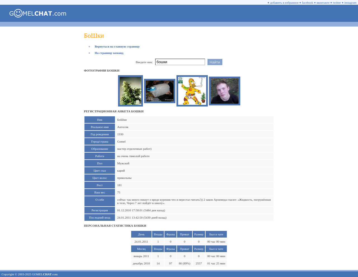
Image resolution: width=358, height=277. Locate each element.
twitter (337, 2)
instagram (350, 2)
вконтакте (323, 2)
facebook (307, 2)
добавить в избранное (284, 2)
